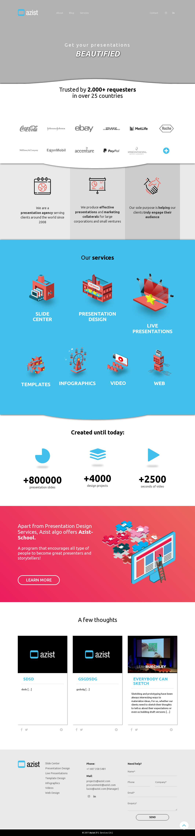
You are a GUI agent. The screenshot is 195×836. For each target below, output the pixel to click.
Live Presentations (56, 773)
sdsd (28, 679)
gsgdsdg (87, 679)
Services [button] (84, 13)
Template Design (55, 778)
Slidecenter (42, 316)
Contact (154, 13)
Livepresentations (152, 328)
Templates (35, 384)
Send (152, 817)
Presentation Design (57, 768)
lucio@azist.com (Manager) (103, 788)
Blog (71, 13)
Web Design (52, 792)
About (59, 13)
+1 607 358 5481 (96, 768)
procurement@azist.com (101, 784)
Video (118, 383)
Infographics (77, 383)
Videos (49, 787)
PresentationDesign (97, 316)
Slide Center (52, 763)
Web (159, 383)
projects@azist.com (98, 781)
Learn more (39, 580)
